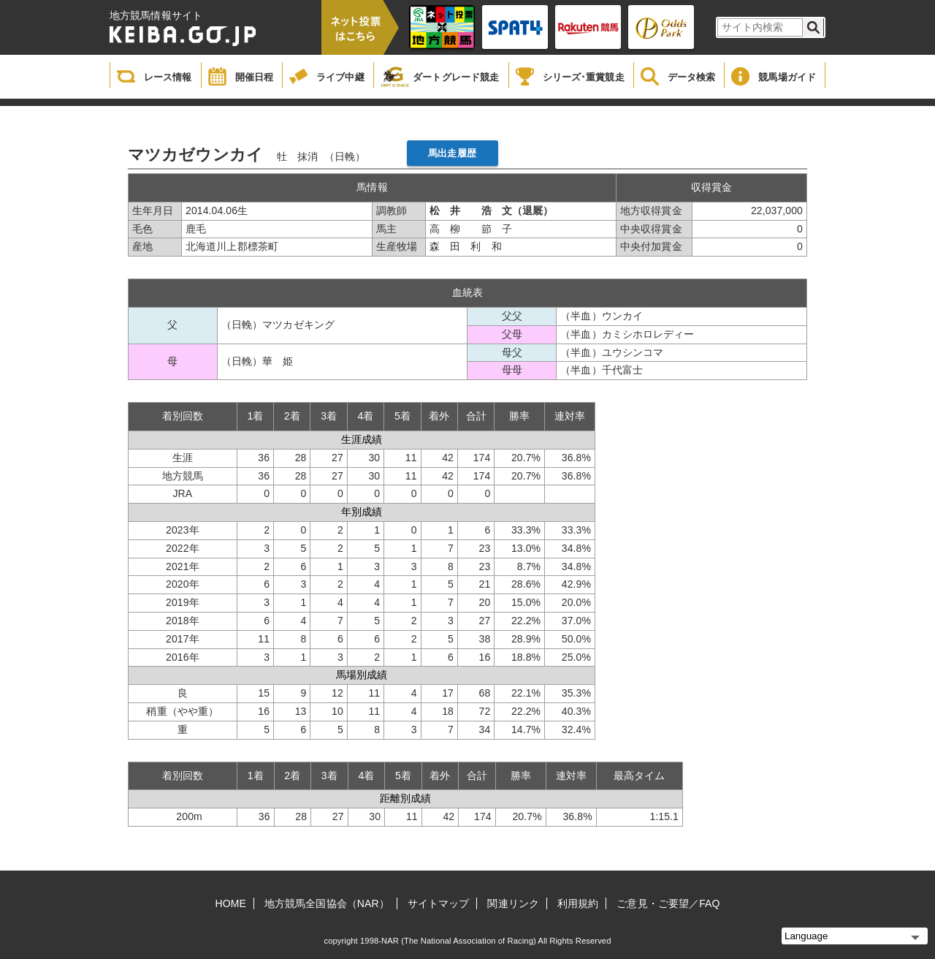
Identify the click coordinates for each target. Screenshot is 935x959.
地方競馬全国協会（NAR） (326, 903)
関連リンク (513, 903)
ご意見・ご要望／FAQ (668, 903)
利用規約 (577, 903)
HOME (230, 903)
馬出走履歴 (452, 153)
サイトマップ (439, 903)
